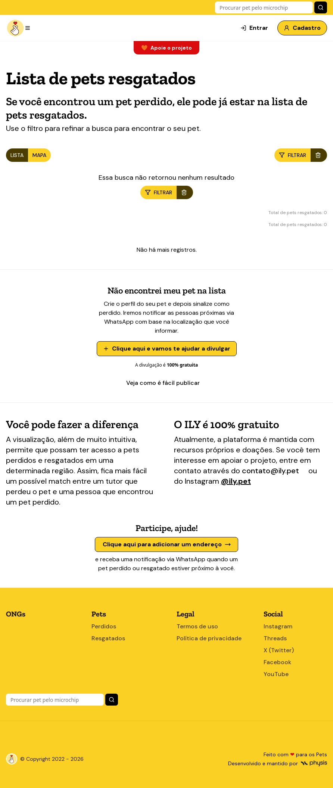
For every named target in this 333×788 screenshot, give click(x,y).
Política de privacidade (209, 638)
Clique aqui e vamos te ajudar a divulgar (166, 348)
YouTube (276, 674)
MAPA (39, 155)
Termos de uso (197, 626)
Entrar (254, 28)
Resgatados (108, 638)
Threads (275, 638)
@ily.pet (236, 481)
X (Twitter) (279, 650)
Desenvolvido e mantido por (277, 763)
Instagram (278, 626)
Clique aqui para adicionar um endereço (167, 544)
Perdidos (103, 626)
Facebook (277, 662)
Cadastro (302, 28)
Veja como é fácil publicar (166, 383)
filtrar (292, 155)
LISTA (17, 155)
